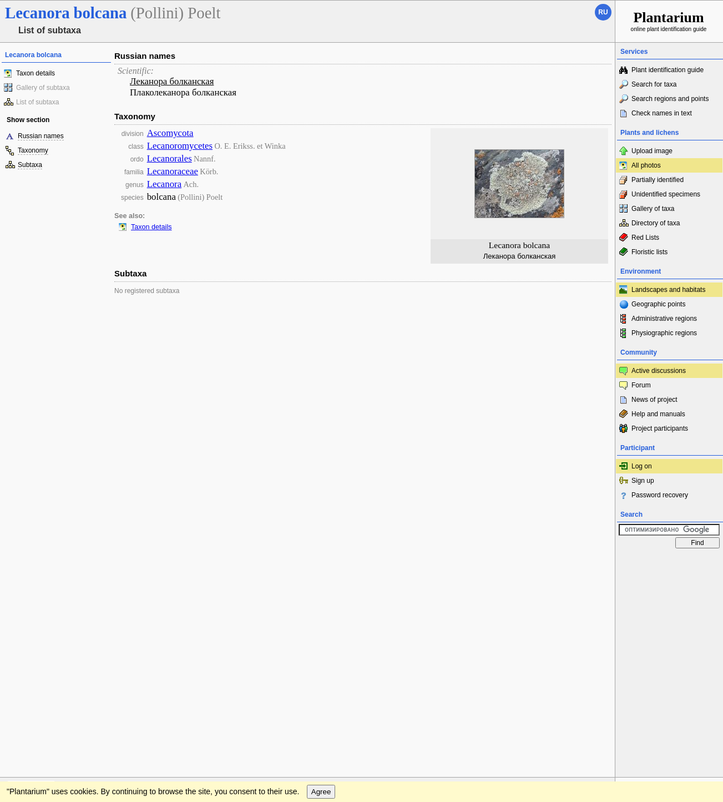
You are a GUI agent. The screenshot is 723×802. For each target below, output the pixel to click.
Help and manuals (658, 414)
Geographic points (658, 304)
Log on (641, 466)
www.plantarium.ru (669, 564)
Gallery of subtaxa (43, 88)
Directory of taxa (655, 223)
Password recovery (659, 495)
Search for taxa (653, 84)
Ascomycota (170, 133)
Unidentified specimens (665, 194)
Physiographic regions (664, 333)
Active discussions (658, 371)
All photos (646, 165)
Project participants (659, 428)
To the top (595, 564)
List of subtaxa (37, 102)
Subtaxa (30, 165)
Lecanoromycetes (180, 145)
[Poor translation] (40, 645)
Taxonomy (33, 150)
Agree (321, 587)
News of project (654, 399)
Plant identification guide (667, 70)
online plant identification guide (669, 20)
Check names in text (661, 113)
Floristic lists (649, 252)
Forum (641, 385)
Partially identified (657, 180)
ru (603, 12)
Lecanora (164, 184)
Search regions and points (670, 99)
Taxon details (35, 73)
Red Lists (645, 237)
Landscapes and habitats (668, 290)
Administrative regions (664, 318)
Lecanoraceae (172, 171)
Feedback (75, 564)
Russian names (41, 136)
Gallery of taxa (652, 209)
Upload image (652, 151)
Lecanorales (169, 158)
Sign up (642, 481)
